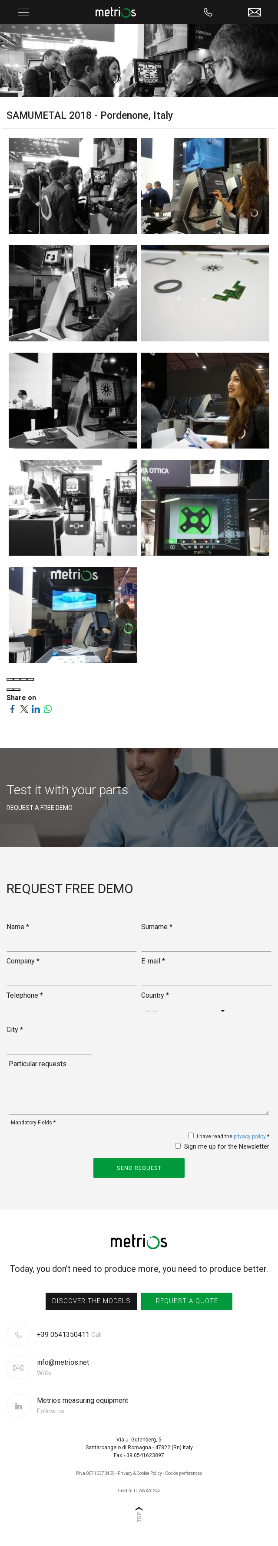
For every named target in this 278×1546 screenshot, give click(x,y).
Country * (155, 995)
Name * (18, 927)
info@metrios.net (63, 1367)
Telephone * (25, 995)
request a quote (187, 1301)
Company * (23, 961)
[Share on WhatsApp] (47, 708)
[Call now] (208, 12)
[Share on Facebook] (12, 708)
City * (15, 1029)
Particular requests (37, 1064)
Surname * (156, 927)
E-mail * (153, 961)
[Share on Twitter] (24, 708)
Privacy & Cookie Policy (140, 1473)
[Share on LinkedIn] (36, 708)
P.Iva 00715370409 (95, 1473)
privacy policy (250, 1136)
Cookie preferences (183, 1473)
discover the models (91, 1301)
